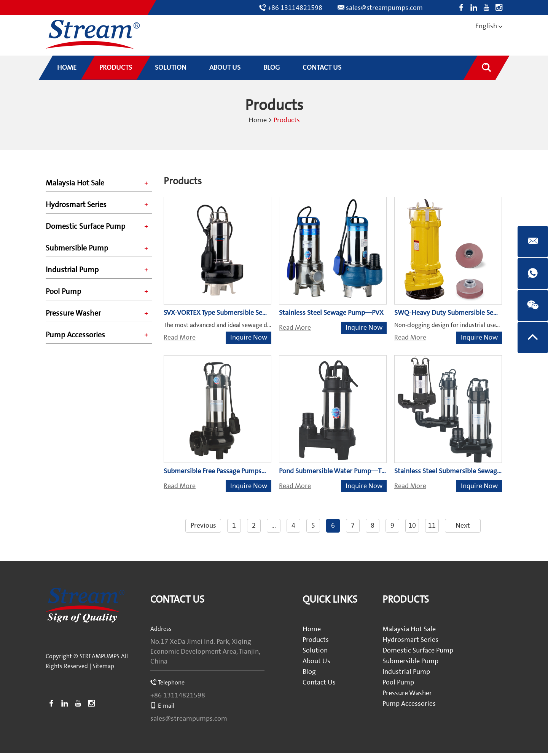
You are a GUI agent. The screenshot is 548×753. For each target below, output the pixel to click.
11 (432, 526)
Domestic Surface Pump (85, 226)
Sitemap (103, 666)
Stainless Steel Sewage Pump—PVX (331, 313)
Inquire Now (248, 337)
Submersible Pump (77, 248)
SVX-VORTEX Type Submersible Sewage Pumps (232, 313)
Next (463, 526)
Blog (309, 672)
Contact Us (177, 599)
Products (287, 120)
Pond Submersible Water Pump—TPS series (343, 471)
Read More (180, 337)
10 (412, 526)
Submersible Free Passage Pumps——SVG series (235, 471)
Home (258, 120)
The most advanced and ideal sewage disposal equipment (240, 325)
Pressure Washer (73, 313)
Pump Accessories (75, 335)
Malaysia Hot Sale (75, 183)
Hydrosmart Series (76, 205)
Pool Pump (63, 291)
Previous (203, 526)
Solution (315, 650)
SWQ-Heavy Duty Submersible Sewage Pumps (462, 313)
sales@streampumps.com (384, 8)
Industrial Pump (72, 270)
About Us (316, 661)
